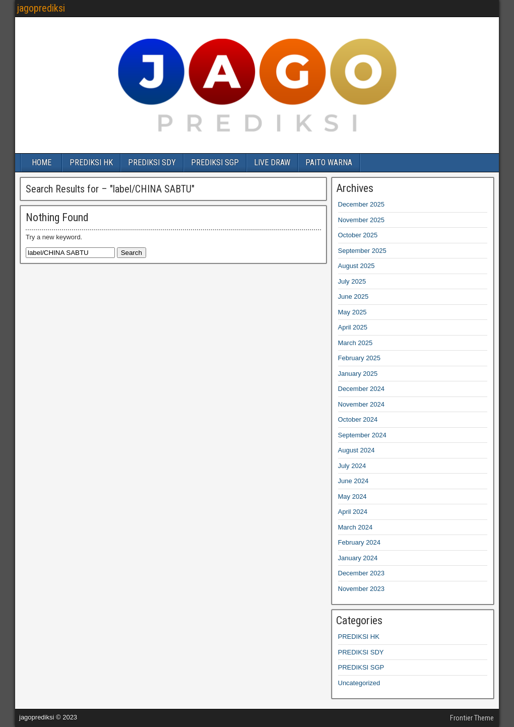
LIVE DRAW (272, 162)
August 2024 (356, 450)
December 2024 (361, 388)
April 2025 (353, 327)
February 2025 (359, 358)
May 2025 (352, 312)
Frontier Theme (472, 717)
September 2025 (362, 250)
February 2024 (359, 542)
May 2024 (352, 496)
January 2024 (358, 558)
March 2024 (355, 527)
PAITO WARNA (328, 162)
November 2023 (361, 588)
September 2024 (362, 435)
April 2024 (353, 511)
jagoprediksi (41, 8)
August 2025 (356, 266)
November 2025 (361, 220)
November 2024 (361, 404)
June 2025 (353, 296)
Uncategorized (359, 683)
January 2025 (358, 373)
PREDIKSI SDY (152, 162)
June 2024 (353, 481)
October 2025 (358, 235)
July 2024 (352, 466)
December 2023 (361, 573)
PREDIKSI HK (91, 162)
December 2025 (361, 204)
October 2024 (358, 419)
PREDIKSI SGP (215, 162)
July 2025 (352, 281)
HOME (41, 162)
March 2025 (355, 343)
